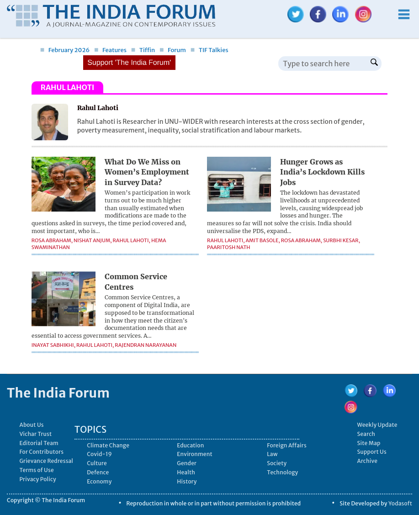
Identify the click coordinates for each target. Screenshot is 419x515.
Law (272, 454)
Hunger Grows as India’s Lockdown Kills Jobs (322, 172)
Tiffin (143, 50)
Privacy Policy (37, 479)
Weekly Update (377, 424)
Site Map (368, 443)
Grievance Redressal (46, 460)
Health (186, 472)
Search (366, 433)
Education (190, 445)
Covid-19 (99, 454)
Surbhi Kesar (340, 240)
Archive (367, 460)
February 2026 (65, 50)
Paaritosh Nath (228, 247)
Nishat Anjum (92, 240)
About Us (31, 424)
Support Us (371, 451)
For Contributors (41, 451)
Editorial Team (38, 443)
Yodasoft (400, 503)
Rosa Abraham (51, 240)
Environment (194, 454)
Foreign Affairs (287, 445)
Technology (282, 472)
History (186, 481)
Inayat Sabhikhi (53, 345)
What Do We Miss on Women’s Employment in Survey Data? (147, 172)
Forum (172, 50)
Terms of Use (36, 470)
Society (276, 463)
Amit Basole (262, 240)
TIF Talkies (209, 50)
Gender (186, 463)
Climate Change (108, 445)
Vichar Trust (35, 433)
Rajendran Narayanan (145, 345)
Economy (99, 481)
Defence (98, 472)
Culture (97, 463)
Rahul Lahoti (131, 240)
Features (110, 50)
